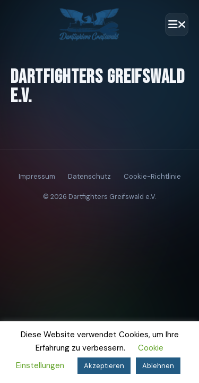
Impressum (37, 176)
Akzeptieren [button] (104, 365)
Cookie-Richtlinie (152, 176)
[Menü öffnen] (176, 24)
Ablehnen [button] (158, 365)
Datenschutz (89, 176)
